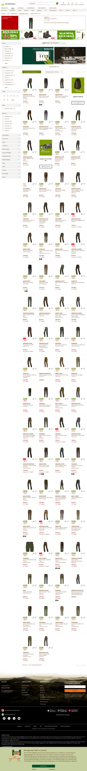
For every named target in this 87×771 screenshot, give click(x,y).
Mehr (75, 10)
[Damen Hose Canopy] (52, 90)
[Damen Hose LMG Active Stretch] (36, 90)
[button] (84, 35)
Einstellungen (52, 769)
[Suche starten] (57, 3)
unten (67, 22)
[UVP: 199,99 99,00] (29, 35)
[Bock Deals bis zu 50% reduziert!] (10, 35)
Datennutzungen (28, 754)
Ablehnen (34, 769)
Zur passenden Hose (54, 66)
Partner (34, 752)
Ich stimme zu (43, 766)
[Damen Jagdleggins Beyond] (52, 122)
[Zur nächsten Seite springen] (84, 72)
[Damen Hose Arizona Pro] (36, 122)
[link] (68, 3)
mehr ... (6, 63)
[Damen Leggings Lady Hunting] (68, 122)
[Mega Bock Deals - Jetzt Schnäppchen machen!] (66, 35)
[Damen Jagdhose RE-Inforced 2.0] (84, 122)
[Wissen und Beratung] (31, 71)
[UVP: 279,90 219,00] (48, 35)
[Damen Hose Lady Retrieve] (68, 90)
